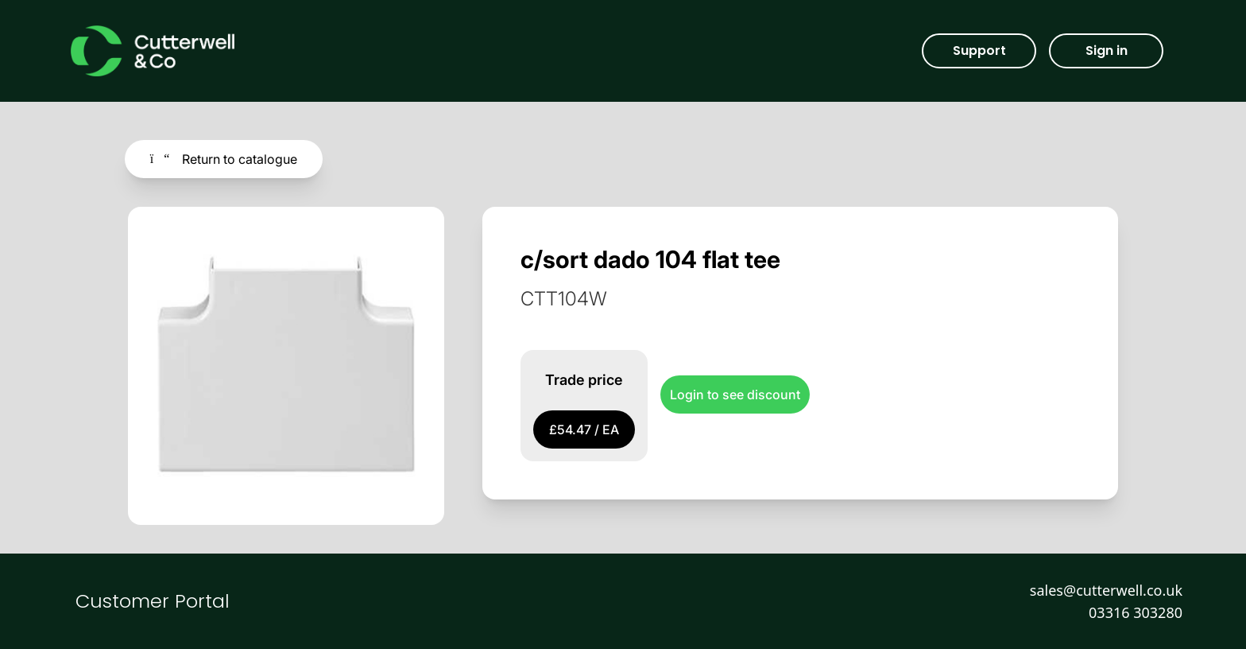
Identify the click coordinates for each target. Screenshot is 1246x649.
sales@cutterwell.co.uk (1106, 590)
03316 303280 (1135, 612)
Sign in (1106, 50)
